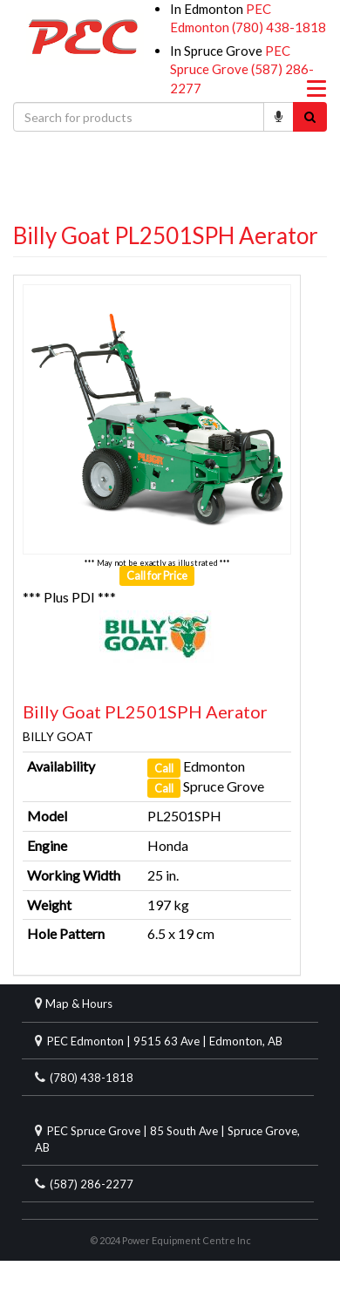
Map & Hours (78, 1004)
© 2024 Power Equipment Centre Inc (170, 1240)
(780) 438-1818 (279, 27)
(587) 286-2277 (91, 1184)
